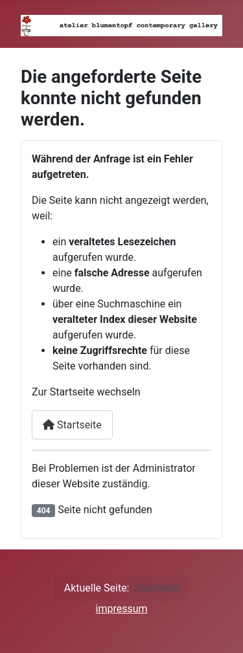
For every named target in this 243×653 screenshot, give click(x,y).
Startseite (72, 425)
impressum (121, 609)
